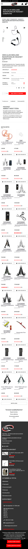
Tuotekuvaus (5, 101)
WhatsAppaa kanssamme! (11, 525)
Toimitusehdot (6, 492)
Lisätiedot (13, 101)
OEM (12, 75)
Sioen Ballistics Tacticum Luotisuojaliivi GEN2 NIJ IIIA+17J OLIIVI (17, 471)
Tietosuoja (5, 490)
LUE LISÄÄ (5, 446)
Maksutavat (5, 481)
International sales (7, 495)
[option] (3, 30)
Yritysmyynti (5, 484)
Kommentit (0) (21, 101)
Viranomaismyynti (7, 487)
